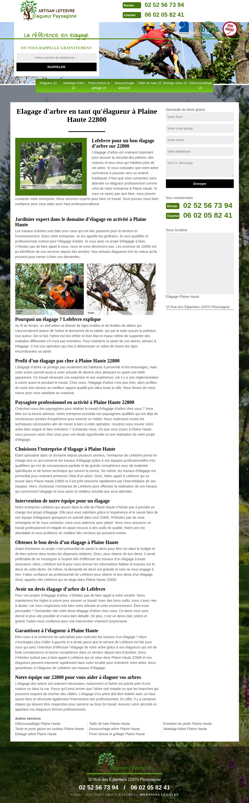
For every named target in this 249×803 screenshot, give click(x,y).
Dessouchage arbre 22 (124, 85)
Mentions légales (159, 794)
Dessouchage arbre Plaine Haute (114, 729)
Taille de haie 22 (149, 83)
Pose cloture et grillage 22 (99, 85)
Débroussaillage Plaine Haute (37, 724)
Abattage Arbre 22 (73, 85)
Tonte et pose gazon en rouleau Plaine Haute (49, 729)
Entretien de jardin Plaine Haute (187, 724)
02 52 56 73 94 (164, 4)
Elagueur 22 (48, 83)
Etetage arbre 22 (175, 83)
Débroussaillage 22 (200, 85)
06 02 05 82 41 (164, 14)
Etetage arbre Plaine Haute (36, 734)
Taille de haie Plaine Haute (109, 724)
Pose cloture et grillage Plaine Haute (117, 734)
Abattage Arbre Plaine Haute (185, 729)
